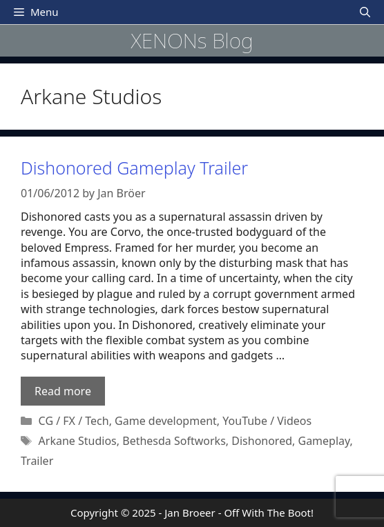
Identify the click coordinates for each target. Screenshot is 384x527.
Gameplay (323, 440)
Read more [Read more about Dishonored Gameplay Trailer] (63, 391)
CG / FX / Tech (74, 420)
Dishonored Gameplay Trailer (134, 167)
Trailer (37, 460)
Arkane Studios (78, 440)
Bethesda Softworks (174, 440)
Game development (166, 420)
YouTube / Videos (266, 420)
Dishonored (261, 440)
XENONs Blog (192, 40)
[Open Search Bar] (365, 12)
